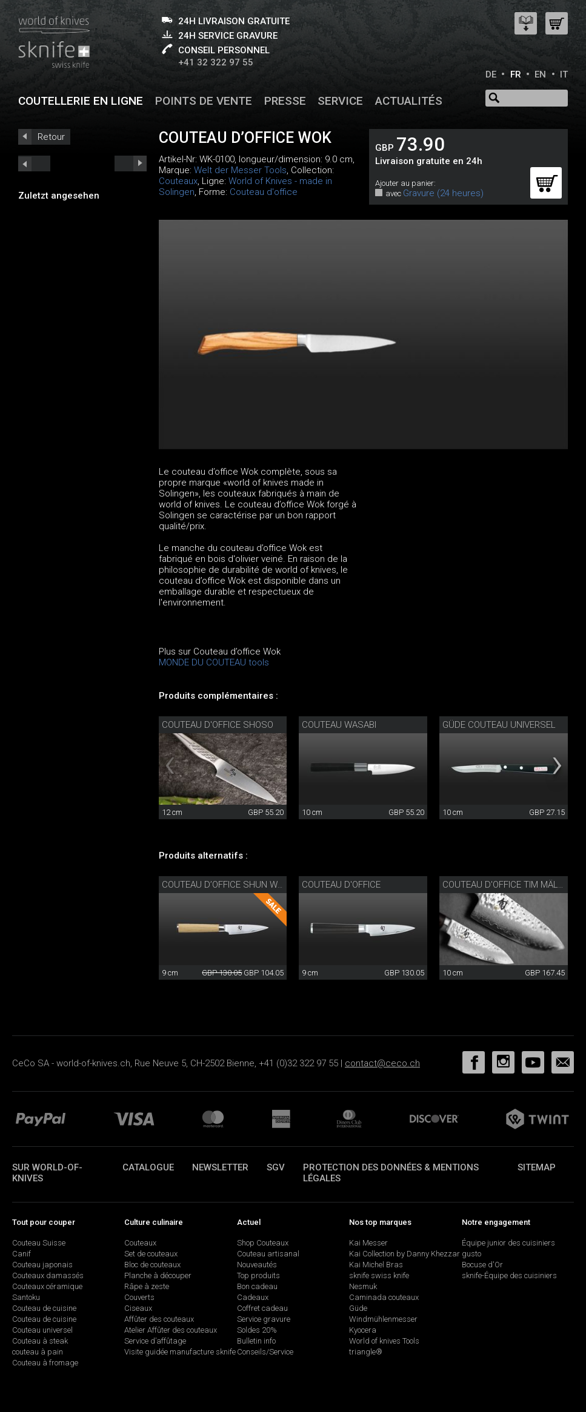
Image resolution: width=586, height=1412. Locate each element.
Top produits (258, 1275)
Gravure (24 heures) (443, 193)
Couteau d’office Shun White (229, 884)
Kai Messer (368, 1242)
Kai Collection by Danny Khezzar (404, 1253)
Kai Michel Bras (376, 1264)
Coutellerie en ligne (80, 101)
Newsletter (220, 1167)
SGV (276, 1167)
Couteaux (178, 181)
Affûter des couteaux (159, 1319)
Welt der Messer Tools (240, 170)
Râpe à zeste (146, 1286)
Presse (285, 101)
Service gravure (263, 1319)
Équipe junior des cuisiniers (508, 1242)
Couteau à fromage (45, 1362)
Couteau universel (42, 1329)
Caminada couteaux (384, 1297)
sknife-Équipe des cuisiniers (509, 1275)
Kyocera (362, 1329)
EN (540, 74)
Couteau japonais (42, 1264)
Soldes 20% (257, 1329)
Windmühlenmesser (383, 1319)
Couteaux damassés (48, 1275)
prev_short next (131, 163)
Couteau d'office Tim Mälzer (508, 884)
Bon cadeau (257, 1286)
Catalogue (148, 1167)
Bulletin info (256, 1340)
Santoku (26, 1297)
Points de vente (203, 101)
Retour (51, 136)
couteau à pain (37, 1351)
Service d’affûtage (155, 1340)
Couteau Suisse (38, 1242)
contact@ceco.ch (382, 1063)
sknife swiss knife (379, 1275)
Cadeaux (252, 1297)
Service (340, 101)
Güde (358, 1308)
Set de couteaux (151, 1253)
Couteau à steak (40, 1340)
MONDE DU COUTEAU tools (214, 662)
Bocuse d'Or (482, 1264)
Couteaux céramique (47, 1286)
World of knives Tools (384, 1340)
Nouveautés (257, 1264)
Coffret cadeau (262, 1308)
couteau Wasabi (339, 724)
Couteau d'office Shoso (217, 724)
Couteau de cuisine (44, 1308)
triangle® (365, 1351)
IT (564, 74)
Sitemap (537, 1167)
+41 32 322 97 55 (215, 62)
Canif (21, 1253)
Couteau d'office (264, 191)
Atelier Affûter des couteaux (170, 1329)
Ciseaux (138, 1308)
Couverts (139, 1297)
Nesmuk (363, 1286)
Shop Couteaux (262, 1242)
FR (515, 74)
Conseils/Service (265, 1351)
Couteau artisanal (268, 1253)
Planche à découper (157, 1275)
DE (490, 74)
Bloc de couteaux (152, 1264)
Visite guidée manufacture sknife (180, 1351)
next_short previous (34, 163)
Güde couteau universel (499, 724)
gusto (471, 1253)
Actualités (408, 101)
